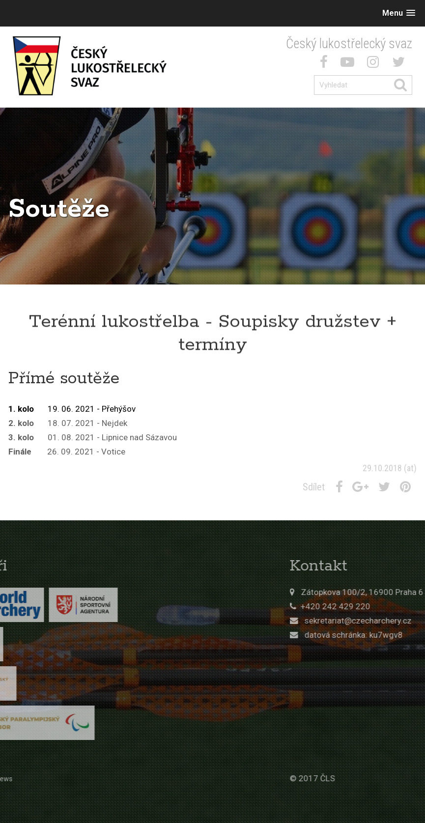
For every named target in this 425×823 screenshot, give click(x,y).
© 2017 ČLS (347, 778)
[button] (398, 13)
